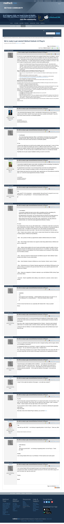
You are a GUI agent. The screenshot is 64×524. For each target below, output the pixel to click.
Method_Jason (18, 43)
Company (42, 23)
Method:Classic (15, 37)
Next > (58, 46)
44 (11, 120)
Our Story (15, 503)
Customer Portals (6, 514)
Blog (35, 1)
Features (27, 23)
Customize (59, 1)
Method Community (8, 37)
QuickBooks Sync (6, 507)
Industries (21, 23)
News (14, 509)
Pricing (37, 23)
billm (10, 378)
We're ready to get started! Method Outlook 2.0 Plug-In (43, 37)
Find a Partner (40, 1)
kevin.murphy (10, 314)
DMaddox (10, 464)
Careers (14, 508)
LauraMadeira (10, 160)
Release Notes (29, 26)
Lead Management (6, 503)
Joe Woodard (10, 108)
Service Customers (6, 504)
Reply (47, 131)
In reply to (57, 106)
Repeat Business (6, 505)
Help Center (12, 26)
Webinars (18, 26)
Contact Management (5, 511)
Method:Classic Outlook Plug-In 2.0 (25, 37)
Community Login (47, 30)
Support (54, 1)
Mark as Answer (56, 110)
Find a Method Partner (36, 507)
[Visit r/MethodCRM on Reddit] (57, 17)
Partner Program (47, 1)
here (46, 410)
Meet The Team (16, 507)
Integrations (32, 23)
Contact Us (15, 510)
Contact (51, 131)
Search (58, 33)
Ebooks (24, 502)
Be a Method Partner (35, 510)
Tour (11, 23)
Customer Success (16, 505)
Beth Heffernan (10, 421)
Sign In (59, 3)
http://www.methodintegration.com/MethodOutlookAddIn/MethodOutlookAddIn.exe (34, 77)
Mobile (4, 513)
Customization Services (36, 505)
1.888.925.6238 (49, 518)
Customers (16, 23)
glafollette (10, 187)
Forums (23, 26)
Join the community (56, 30)
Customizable (5, 508)
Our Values (15, 504)
